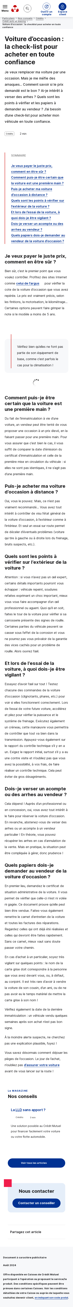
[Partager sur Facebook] (60, 1232)
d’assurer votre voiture (42, 1065)
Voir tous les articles (34, 1162)
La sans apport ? (28, 1110)
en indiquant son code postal (51, 1297)
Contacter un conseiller (36, 1203)
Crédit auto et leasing (14, 21)
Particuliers (8, 18)
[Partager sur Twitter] (51, 1232)
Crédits (40, 18)
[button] (46, 8)
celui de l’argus (27, 283)
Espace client (62, 12)
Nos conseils (25, 18)
